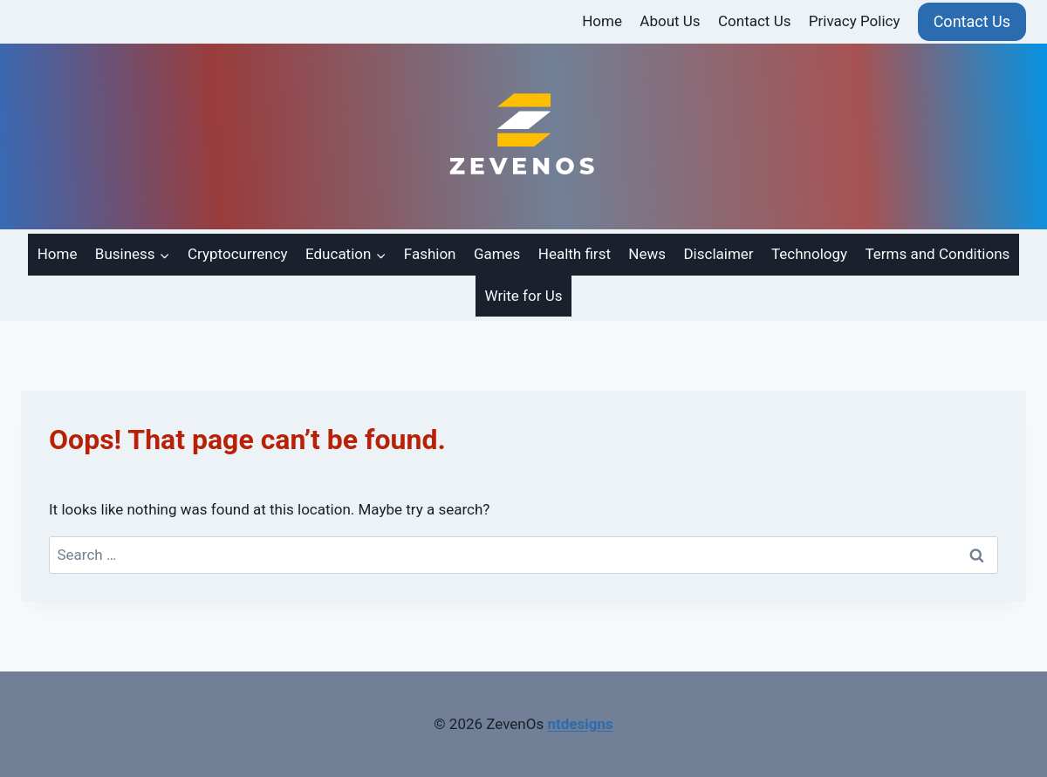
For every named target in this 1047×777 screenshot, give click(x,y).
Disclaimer (718, 253)
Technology (809, 253)
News (647, 253)
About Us (670, 21)
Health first (574, 253)
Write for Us (524, 295)
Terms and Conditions (937, 253)
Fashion (430, 253)
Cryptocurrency (238, 253)
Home (602, 21)
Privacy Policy (854, 21)
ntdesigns (579, 724)
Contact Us (754, 21)
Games (497, 253)
